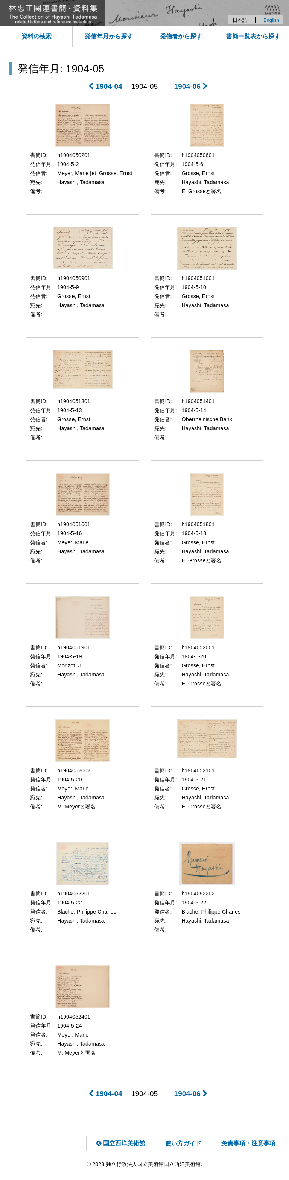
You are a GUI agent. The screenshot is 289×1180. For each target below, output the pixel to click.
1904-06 (191, 86)
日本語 (240, 20)
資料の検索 (36, 36)
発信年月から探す (109, 36)
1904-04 (105, 86)
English (271, 20)
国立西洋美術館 (120, 1143)
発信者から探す (181, 36)
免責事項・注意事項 (248, 1143)
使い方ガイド (183, 1143)
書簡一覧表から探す (253, 36)
